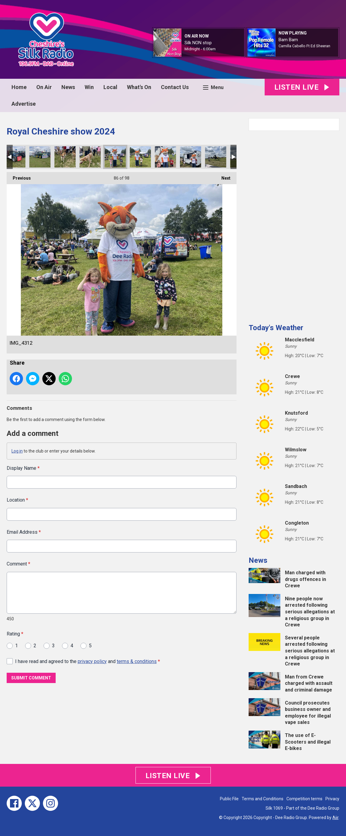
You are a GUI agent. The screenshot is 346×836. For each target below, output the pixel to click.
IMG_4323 (65, 157)
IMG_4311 (140, 157)
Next (222, 176)
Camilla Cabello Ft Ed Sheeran (304, 46)
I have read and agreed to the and (87, 661)
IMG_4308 (165, 157)
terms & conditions (137, 661)
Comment (18, 564)
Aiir (335, 817)
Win (89, 87)
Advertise (23, 104)
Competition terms (304, 798)
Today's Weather (276, 327)
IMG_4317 (90, 157)
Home (19, 87)
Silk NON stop (198, 42)
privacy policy (92, 661)
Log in (17, 451)
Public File (229, 798)
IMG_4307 (190, 157)
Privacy (332, 798)
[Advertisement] (294, 225)
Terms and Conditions (262, 798)
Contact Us (175, 87)
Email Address (24, 532)
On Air (44, 87)
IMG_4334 (40, 157)
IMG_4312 (115, 157)
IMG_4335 (14, 157)
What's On (139, 87)
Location (17, 500)
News (68, 87)
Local (110, 87)
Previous (19, 176)
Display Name (23, 468)
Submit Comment (31, 677)
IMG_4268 (215, 157)
